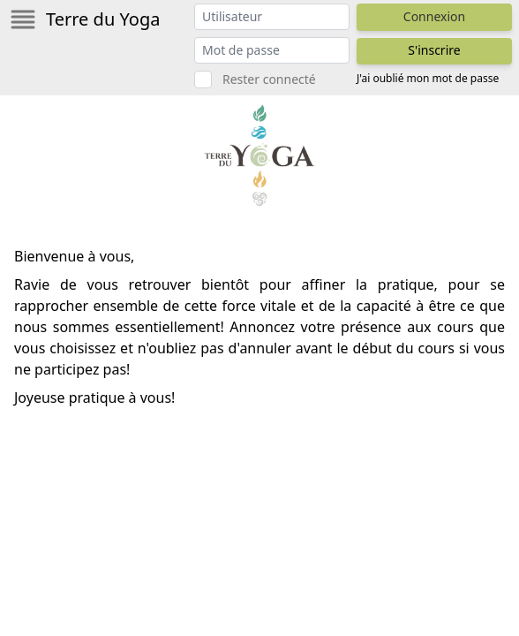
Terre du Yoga (103, 19)
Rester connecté (269, 79)
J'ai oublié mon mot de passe (428, 79)
